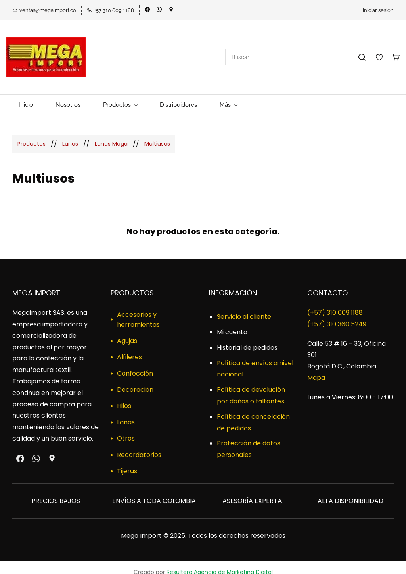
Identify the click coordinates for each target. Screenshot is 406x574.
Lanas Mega (111, 134)
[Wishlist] (382, 52)
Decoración (135, 380)
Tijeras (127, 461)
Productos (31, 134)
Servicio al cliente (244, 307)
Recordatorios (139, 445)
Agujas (127, 331)
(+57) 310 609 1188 (335, 303)
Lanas (70, 134)
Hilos (124, 396)
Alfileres (129, 347)
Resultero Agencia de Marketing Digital (220, 563)
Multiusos (157, 134)
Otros (126, 429)
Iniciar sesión (378, 10)
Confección (135, 364)
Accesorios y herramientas (138, 310)
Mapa (316, 368)
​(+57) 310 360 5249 (336, 315)
